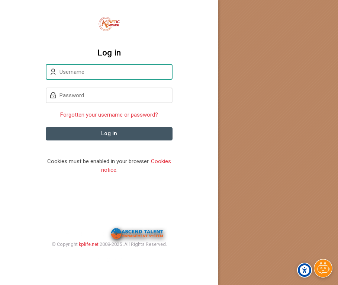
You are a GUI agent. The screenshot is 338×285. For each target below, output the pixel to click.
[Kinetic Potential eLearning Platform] (109, 24)
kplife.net (89, 244)
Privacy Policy (109, 259)
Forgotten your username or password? (109, 114)
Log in (109, 133)
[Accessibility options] (304, 270)
